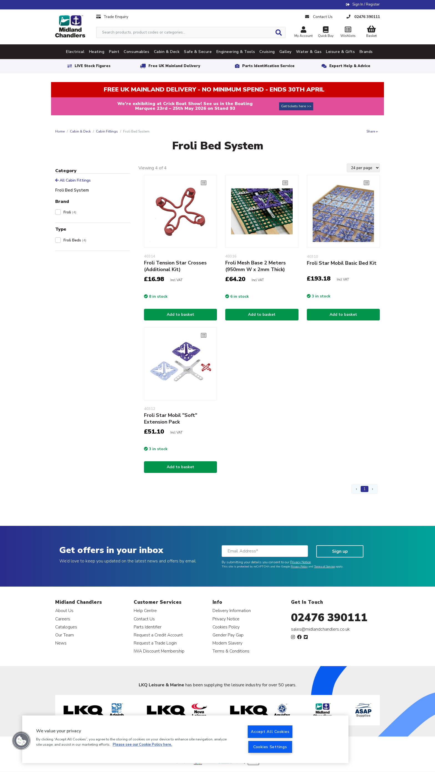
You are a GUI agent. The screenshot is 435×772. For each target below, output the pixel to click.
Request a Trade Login (155, 643)
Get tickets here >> (296, 106)
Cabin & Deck (80, 131)
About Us (64, 610)
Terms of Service (324, 567)
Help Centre (145, 610)
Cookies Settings (270, 747)
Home (60, 131)
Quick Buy (325, 32)
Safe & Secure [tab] (198, 51)
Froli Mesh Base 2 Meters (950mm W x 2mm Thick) (255, 266)
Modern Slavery (227, 643)
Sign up (340, 551)
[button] (21, 741)
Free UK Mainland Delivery (174, 65)
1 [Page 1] (364, 488)
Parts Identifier (147, 627)
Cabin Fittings (107, 131)
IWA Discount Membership (159, 651)
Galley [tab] (285, 51)
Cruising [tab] (267, 51)
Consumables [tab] (136, 51)
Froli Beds (75, 240)
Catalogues (66, 627)
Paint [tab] (114, 51)
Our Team (64, 635)
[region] (185, 739)
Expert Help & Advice (349, 65)
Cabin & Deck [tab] (167, 51)
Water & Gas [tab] (309, 51)
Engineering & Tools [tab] (235, 51)
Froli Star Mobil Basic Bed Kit (341, 263)
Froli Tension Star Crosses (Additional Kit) (175, 266)
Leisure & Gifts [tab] (340, 51)
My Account (303, 32)
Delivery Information (232, 610)
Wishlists (348, 32)
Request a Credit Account (158, 635)
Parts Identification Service (268, 65)
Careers (62, 619)
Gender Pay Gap (228, 635)
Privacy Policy (299, 567)
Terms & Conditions (231, 651)
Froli (70, 212)
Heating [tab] (97, 51)
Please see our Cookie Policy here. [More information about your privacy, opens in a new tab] (142, 744)
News (61, 643)
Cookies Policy (226, 627)
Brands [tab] (366, 51)
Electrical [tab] (75, 51)
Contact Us (144, 619)
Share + (372, 131)
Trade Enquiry (112, 16)
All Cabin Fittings (73, 180)
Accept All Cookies (270, 731)
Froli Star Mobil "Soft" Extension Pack (170, 418)
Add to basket (180, 314)
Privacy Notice (300, 562)
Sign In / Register (366, 4)
